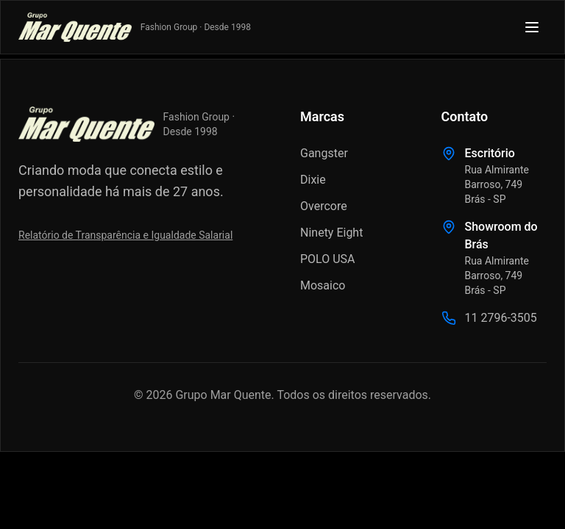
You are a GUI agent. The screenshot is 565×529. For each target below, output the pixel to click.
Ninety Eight (331, 233)
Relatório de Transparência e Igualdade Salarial (125, 235)
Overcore (323, 206)
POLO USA (327, 259)
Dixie (313, 180)
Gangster (324, 153)
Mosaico (322, 285)
